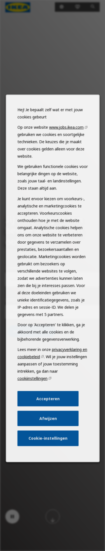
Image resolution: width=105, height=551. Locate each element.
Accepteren (48, 410)
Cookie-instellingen (48, 447)
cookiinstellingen (33, 390)
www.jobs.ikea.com (65, 151)
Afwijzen (48, 428)
